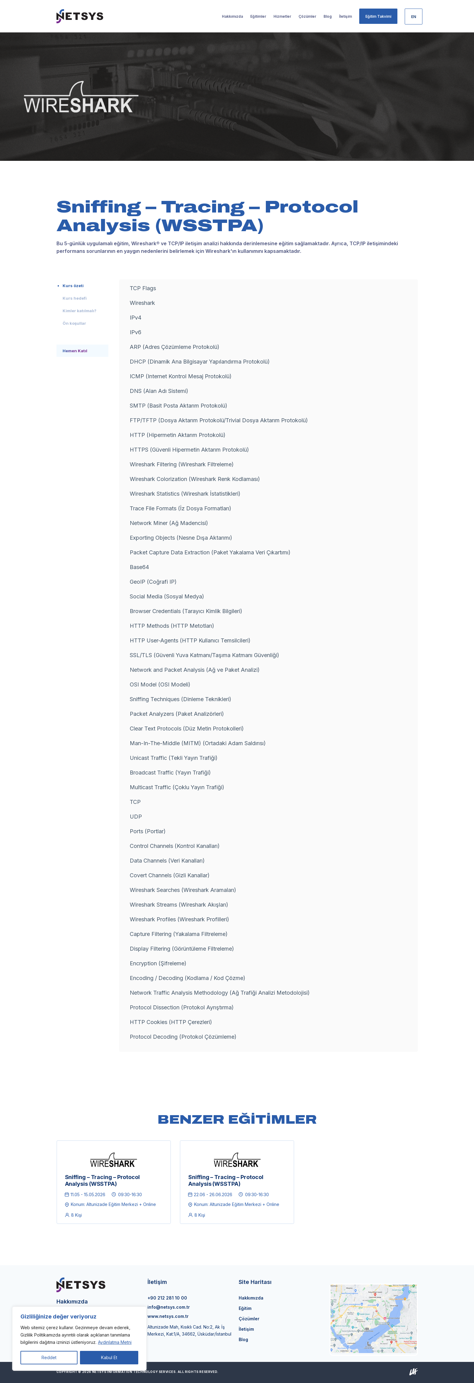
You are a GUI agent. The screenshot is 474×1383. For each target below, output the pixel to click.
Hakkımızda (251, 1297)
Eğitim (245, 1308)
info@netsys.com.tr (168, 1307)
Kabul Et (109, 1357)
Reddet (49, 1357)
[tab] (82, 285)
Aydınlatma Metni (115, 1342)
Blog (243, 1339)
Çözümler (249, 1318)
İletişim (246, 1329)
